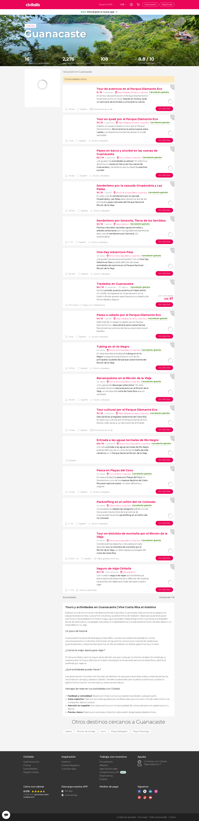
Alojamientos (106, 776)
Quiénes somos (31, 762)
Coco (103, 731)
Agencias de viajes (108, 769)
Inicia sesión (150, 4)
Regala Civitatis (31, 772)
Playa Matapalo (119, 731)
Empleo (103, 779)
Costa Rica (30, 26)
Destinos (65, 762)
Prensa (27, 765)
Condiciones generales (126, 817)
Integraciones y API (109, 772)
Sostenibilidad (30, 769)
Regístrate (167, 4)
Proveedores (106, 762)
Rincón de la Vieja (86, 731)
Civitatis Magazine (70, 765)
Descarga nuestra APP (74, 786)
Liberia (68, 731)
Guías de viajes (68, 769)
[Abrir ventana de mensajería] (6, 815)
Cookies (172, 817)
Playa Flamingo (141, 731)
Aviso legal (142, 817)
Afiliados (104, 765)
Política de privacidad (158, 817)
